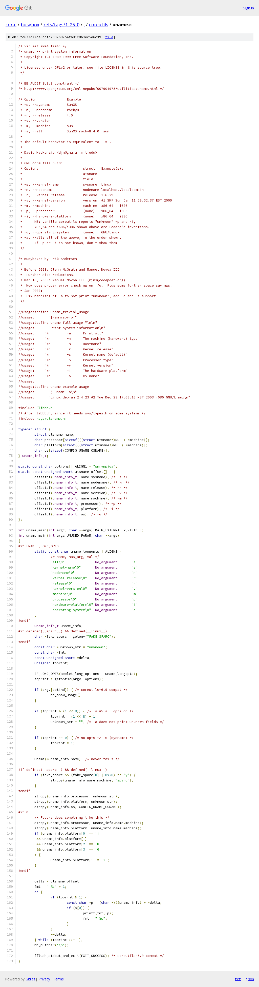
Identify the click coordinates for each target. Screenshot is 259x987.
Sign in (248, 8)
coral (11, 25)
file (109, 37)
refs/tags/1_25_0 (61, 25)
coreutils (98, 25)
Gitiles (30, 979)
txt (238, 979)
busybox (30, 25)
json (250, 979)
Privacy (44, 979)
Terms (58, 979)
